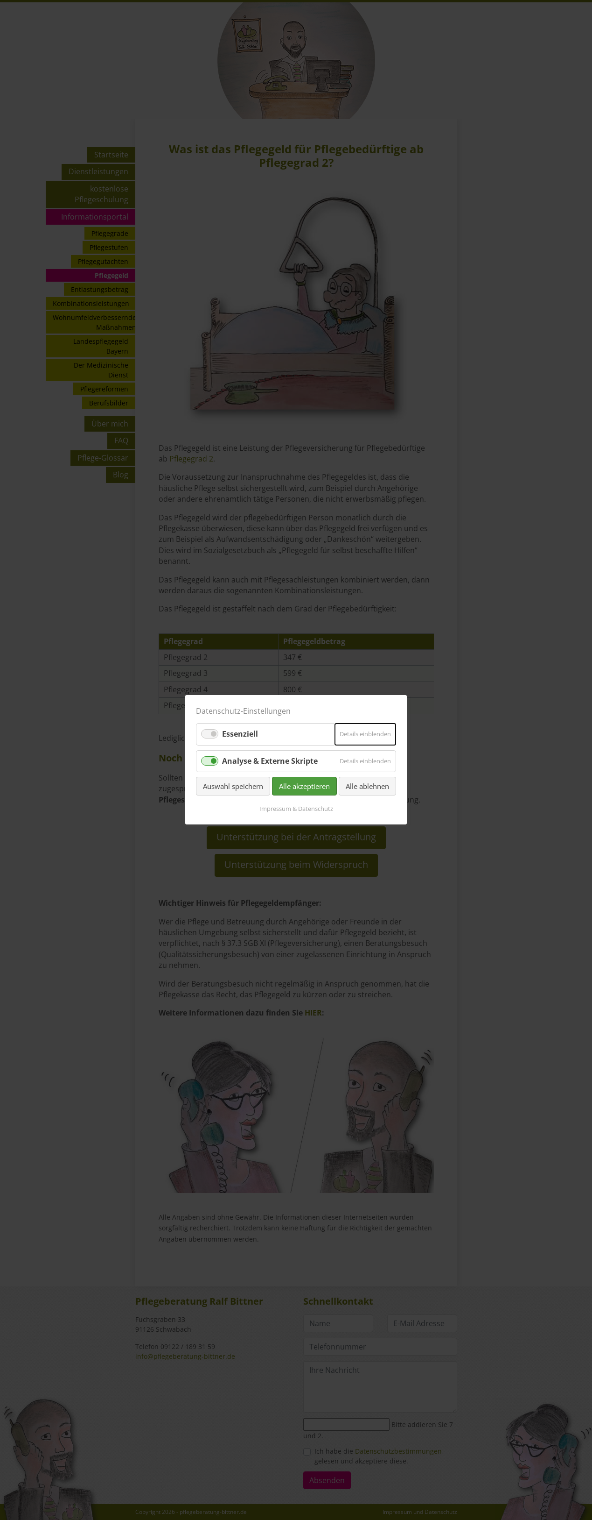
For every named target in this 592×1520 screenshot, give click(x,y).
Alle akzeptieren (304, 786)
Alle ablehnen (367, 786)
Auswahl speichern (233, 786)
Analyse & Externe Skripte (270, 761)
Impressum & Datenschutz (296, 809)
